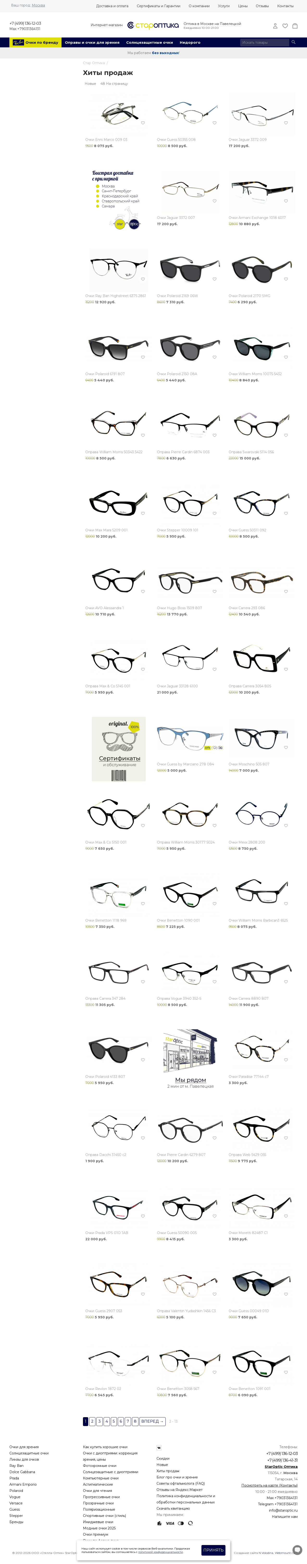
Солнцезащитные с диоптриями (110, 1472)
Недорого (190, 42)
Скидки (163, 1458)
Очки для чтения (97, 1491)
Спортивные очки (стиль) (104, 1516)
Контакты (285, 6)
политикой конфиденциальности (160, 1552)
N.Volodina (266, 1553)
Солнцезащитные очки (149, 42)
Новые (162, 1465)
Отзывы (262, 6)
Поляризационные (99, 1509)
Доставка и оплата (112, 6)
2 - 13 (173, 1421)
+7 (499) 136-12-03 (25, 23)
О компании (199, 6)
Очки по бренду (41, 42)
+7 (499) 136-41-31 (282, 1460)
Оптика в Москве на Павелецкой (212, 24)
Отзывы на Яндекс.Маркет (180, 1490)
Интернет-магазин (107, 25)
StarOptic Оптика (281, 1467)
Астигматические (98, 1484)
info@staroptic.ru (283, 1510)
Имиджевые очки (98, 1522)
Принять (213, 1550)
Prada (14, 1478)
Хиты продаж (168, 1471)
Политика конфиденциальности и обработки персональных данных (186, 1499)
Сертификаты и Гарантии (158, 6)
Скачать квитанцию (173, 1508)
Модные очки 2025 (99, 1528)
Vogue (14, 1497)
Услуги (224, 6)
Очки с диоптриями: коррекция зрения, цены (110, 1456)
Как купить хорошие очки (105, 1447)
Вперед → (152, 1421)
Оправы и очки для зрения (92, 42)
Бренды (16, 1522)
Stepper (16, 1516)
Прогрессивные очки (101, 1497)
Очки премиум (95, 1534)
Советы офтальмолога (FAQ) (181, 1483)
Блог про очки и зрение (177, 1477)
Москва (38, 5)
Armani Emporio (23, 1484)
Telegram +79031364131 (278, 1504)
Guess (14, 1509)
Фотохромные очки (99, 1466)
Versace (16, 1503)
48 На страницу (114, 83)
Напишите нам (285, 1516)
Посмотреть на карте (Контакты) (269, 1485)
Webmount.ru (285, 1553)
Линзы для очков (24, 1459)
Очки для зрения (24, 1447)
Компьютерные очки (101, 1478)
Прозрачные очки (98, 1503)
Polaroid (16, 1491)
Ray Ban (16, 1466)
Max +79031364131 (24, 29)
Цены (243, 6)
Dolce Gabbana (22, 1472)
